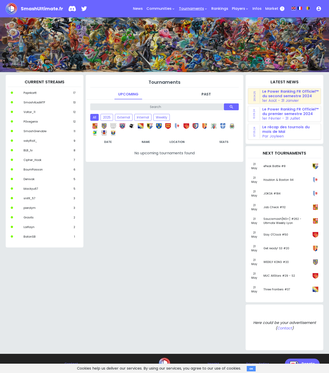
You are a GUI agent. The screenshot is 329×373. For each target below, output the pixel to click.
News (138, 8)
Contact (284, 328)
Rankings (219, 8)
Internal (143, 117)
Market (275, 8)
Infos (257, 8)
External (123, 117)
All (94, 117)
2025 (107, 117)
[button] (318, 8)
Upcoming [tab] (128, 94)
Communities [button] (160, 8)
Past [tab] (206, 94)
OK (251, 368)
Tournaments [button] (193, 8)
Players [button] (240, 8)
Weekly (161, 117)
